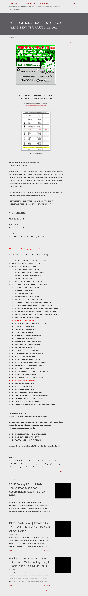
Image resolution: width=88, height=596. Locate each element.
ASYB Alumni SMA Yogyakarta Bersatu (28, 4)
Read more (47, 515)
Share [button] (71, 42)
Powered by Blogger (44, 590)
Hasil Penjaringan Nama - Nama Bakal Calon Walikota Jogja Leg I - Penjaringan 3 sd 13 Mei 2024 (29, 562)
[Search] (72, 4)
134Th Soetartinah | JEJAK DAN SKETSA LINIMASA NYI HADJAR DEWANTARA (29, 527)
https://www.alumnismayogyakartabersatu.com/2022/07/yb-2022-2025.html (36, 105)
